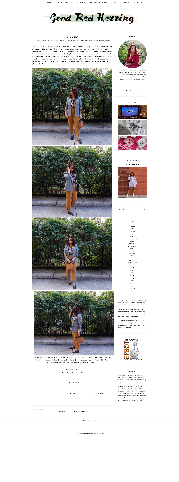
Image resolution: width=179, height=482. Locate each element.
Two (96, 362)
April (131, 258)
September (131, 246)
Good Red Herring (86, 479)
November (131, 241)
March (131, 260)
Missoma (101, 40)
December (131, 239)
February (131, 262)
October (131, 243)
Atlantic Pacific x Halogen (63, 40)
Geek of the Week (79, 3)
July (131, 251)
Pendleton (75, 42)
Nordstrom (63, 42)
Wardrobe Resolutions (98, 3)
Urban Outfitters (85, 42)
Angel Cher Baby (132, 164)
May (131, 255)
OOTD (49, 3)
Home (40, 3)
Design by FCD (99, 479)
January (131, 265)
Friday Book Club (62, 3)
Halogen (85, 40)
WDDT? (114, 3)
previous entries (80, 412)
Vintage (94, 42)
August (131, 248)
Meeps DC (39, 360)
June (131, 253)
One (89, 362)
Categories (125, 3)
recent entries (64, 412)
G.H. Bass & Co (77, 40)
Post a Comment (38, 409)
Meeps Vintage (93, 40)
